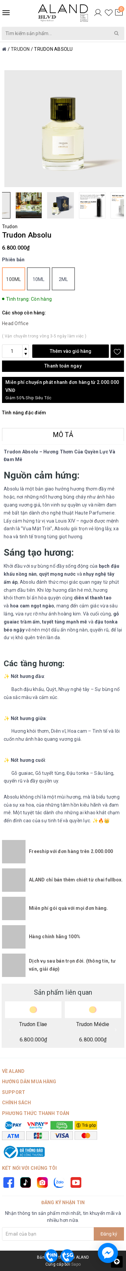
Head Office (15, 323)
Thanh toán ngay (63, 366)
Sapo (76, 1264)
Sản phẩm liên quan (63, 992)
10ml (39, 279)
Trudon (9, 226)
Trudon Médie (92, 1024)
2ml (63, 279)
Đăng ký (108, 1234)
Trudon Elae (33, 1024)
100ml (13, 279)
